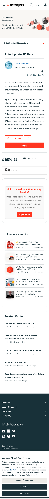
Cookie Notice (13, 470)
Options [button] (43, 43)
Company (6, 416)
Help (37, 5)
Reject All (24, 487)
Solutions (6, 411)
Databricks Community (15, 5)
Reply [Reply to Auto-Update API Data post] (24, 145)
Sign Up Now (24, 214)
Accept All (24, 493)
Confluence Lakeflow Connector (19, 323)
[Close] (45, 454)
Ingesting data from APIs (16, 362)
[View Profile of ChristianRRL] (22, 63)
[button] (8, 138)
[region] (24, 474)
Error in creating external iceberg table (23, 350)
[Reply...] (27, 170)
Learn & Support (9, 407)
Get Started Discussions (16, 43)
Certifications (12, 342)
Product (6, 403)
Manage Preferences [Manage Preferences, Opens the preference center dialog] (24, 480)
